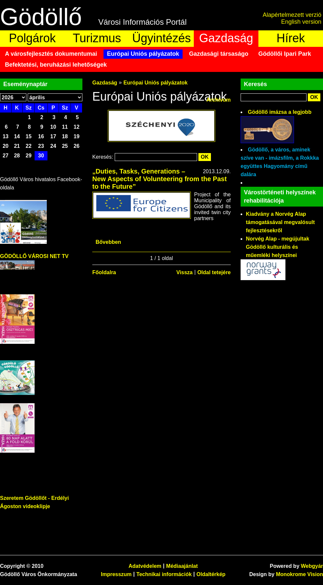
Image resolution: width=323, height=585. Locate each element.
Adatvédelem (145, 566)
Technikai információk (164, 574)
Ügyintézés (161, 38)
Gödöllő (41, 17)
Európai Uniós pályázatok (143, 53)
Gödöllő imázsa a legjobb (279, 112)
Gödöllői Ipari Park (284, 53)
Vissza (184, 272)
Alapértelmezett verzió (292, 15)
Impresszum (116, 574)
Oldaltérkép (210, 574)
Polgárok (32, 38)
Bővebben (108, 242)
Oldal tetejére (214, 272)
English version (301, 21)
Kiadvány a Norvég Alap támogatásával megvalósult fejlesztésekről (280, 222)
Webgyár (312, 566)
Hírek (291, 38)
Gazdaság (226, 38)
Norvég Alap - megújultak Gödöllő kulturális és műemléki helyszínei (277, 247)
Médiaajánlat (182, 566)
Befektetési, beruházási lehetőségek (56, 64)
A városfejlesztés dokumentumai (51, 53)
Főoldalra (104, 272)
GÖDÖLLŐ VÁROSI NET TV (34, 256)
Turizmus (97, 38)
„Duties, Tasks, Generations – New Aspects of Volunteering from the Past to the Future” (159, 179)
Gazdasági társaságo (219, 53)
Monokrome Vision (299, 574)
